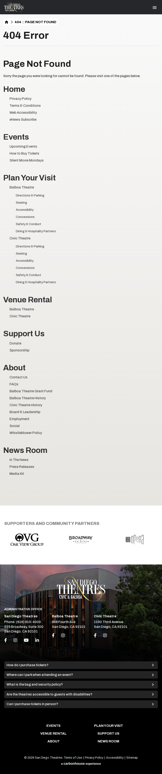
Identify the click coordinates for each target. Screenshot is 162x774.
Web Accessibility (23, 112)
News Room (25, 450)
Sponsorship (19, 350)
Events (16, 137)
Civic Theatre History (25, 405)
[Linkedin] (37, 640)
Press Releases (21, 466)
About (14, 367)
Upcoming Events (23, 146)
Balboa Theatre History (27, 398)
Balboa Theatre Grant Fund (30, 391)
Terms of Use (73, 757)
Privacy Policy (20, 98)
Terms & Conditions (25, 105)
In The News (18, 460)
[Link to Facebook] (53, 635)
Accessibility (25, 209)
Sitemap (132, 757)
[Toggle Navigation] (154, 7)
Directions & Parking (30, 195)
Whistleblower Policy (25, 433)
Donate (15, 343)
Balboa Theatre (21, 187)
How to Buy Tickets (24, 153)
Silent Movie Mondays (26, 160)
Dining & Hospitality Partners (36, 231)
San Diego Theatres (14, 7)
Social (14, 426)
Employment (19, 419)
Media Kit (16, 473)
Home (6, 22)
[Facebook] (5, 640)
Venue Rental (27, 299)
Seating (21, 202)
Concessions (25, 217)
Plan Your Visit (29, 177)
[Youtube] (26, 640)
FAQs (13, 384)
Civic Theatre (19, 238)
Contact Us (18, 377)
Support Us (24, 333)
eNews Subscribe (22, 119)
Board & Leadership (24, 412)
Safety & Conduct (28, 224)
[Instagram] (15, 640)
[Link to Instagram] (63, 635)
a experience (81, 763)
